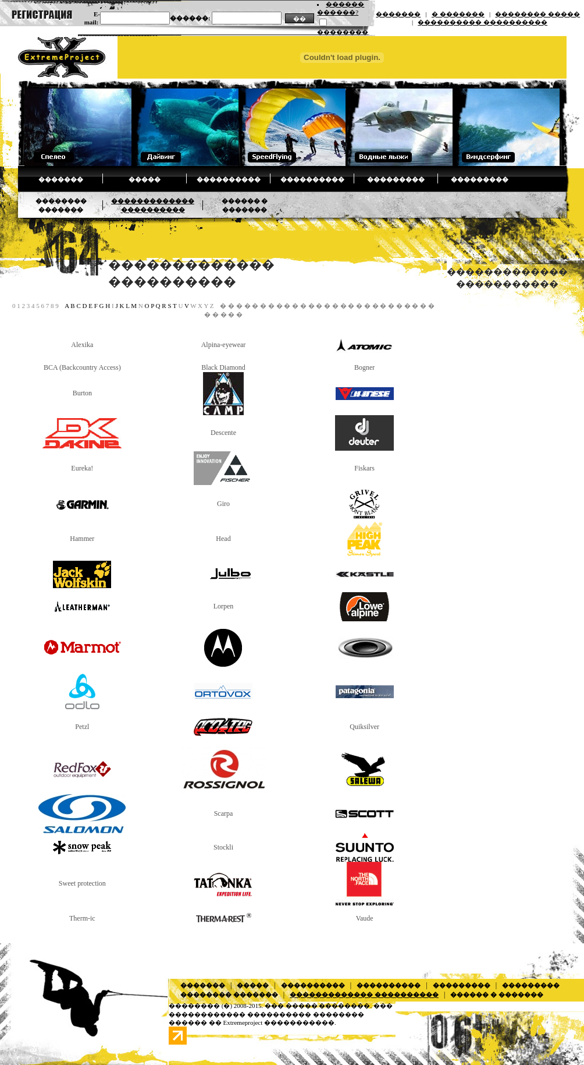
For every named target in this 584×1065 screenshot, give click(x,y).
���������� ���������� (482, 22)
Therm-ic (82, 918)
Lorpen (223, 606)
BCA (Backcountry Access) (82, 367)
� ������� (458, 13)
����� (145, 179)
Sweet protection (82, 883)
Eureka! (82, 468)
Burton (82, 393)
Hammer (82, 539)
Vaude (364, 918)
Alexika (82, 345)
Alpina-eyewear (223, 345)
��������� (396, 179)
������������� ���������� (364, 994)
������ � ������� (496, 994)
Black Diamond (223, 367)
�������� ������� (229, 994)
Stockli (223, 847)
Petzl (82, 727)
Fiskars (364, 468)
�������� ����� (537, 13)
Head (223, 539)
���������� (229, 179)
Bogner (364, 367)
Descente (223, 433)
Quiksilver (364, 727)
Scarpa (223, 813)
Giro (223, 504)
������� (398, 13)
